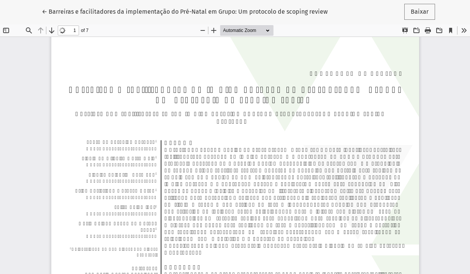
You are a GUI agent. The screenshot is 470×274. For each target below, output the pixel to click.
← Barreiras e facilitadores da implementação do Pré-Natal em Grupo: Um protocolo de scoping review (185, 11)
